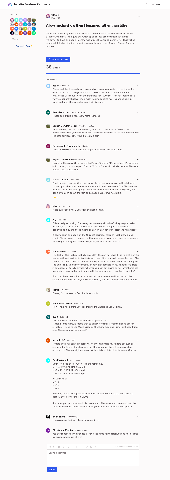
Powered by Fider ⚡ (24, 46)
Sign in (159, 4)
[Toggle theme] (152, 4)
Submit (52, 469)
